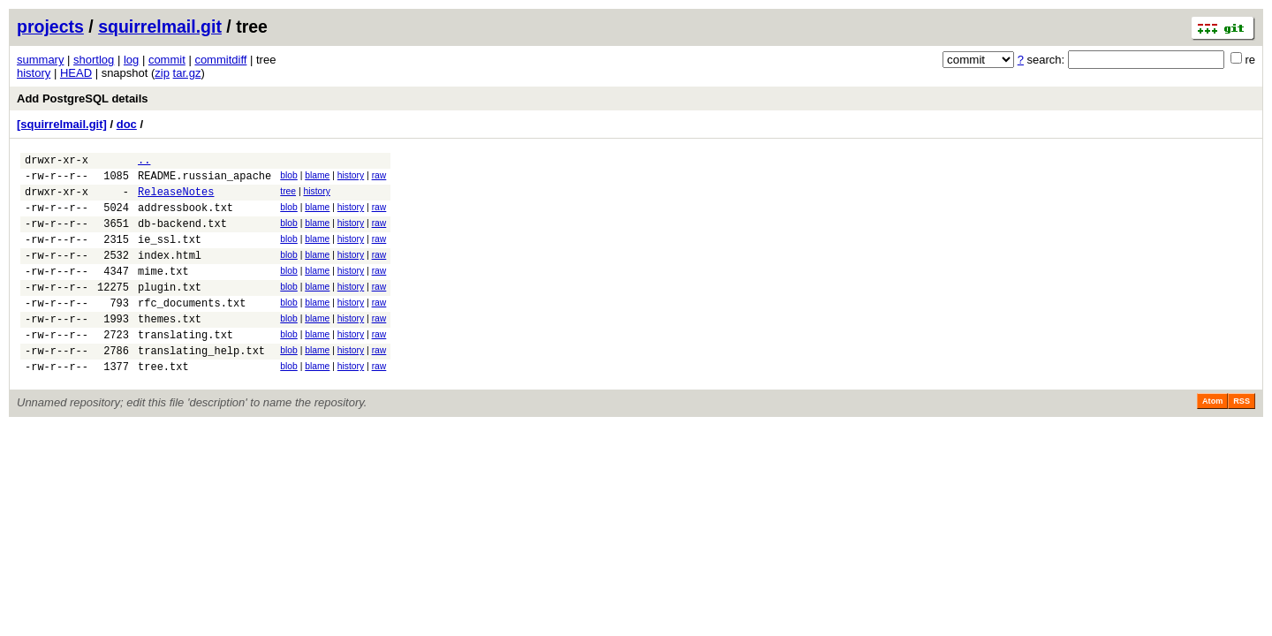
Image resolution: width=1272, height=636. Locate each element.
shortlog (93, 59)
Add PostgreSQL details (82, 98)
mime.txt (163, 291)
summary (40, 59)
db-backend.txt (182, 236)
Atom (1212, 438)
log (131, 59)
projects (50, 26)
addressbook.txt (185, 217)
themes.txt (169, 347)
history (33, 73)
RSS (1241, 438)
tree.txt (163, 403)
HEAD (76, 73)
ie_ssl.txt (169, 254)
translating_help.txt (201, 384)
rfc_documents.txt (192, 329)
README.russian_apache (204, 180)
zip (162, 73)
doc (127, 124)
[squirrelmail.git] (62, 124)
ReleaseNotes (176, 199)
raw (379, 178)
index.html (169, 273)
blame (317, 178)
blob (289, 178)
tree (288, 196)
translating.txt (185, 366)
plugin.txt (169, 310)
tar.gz (187, 73)
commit (167, 59)
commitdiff (220, 59)
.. (144, 162)
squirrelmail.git (160, 26)
